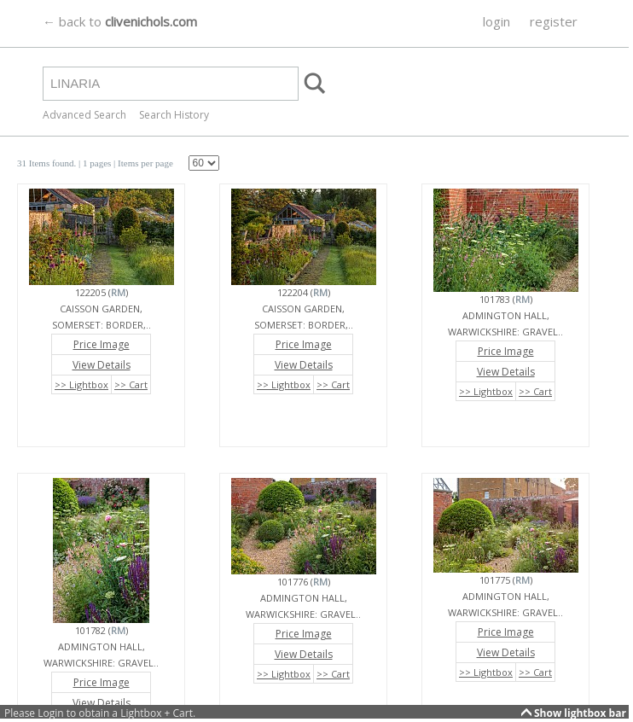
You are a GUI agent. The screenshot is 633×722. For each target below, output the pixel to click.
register (554, 21)
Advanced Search (84, 115)
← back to (120, 21)
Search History (174, 115)
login (496, 21)
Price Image (101, 344)
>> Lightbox (81, 384)
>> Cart (131, 384)
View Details (102, 365)
